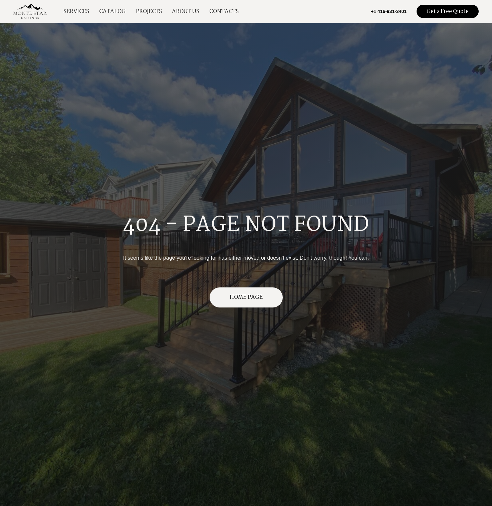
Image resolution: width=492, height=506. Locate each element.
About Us (185, 11)
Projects (149, 11)
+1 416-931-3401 (389, 11)
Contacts (224, 11)
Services (76, 11)
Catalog (112, 11)
